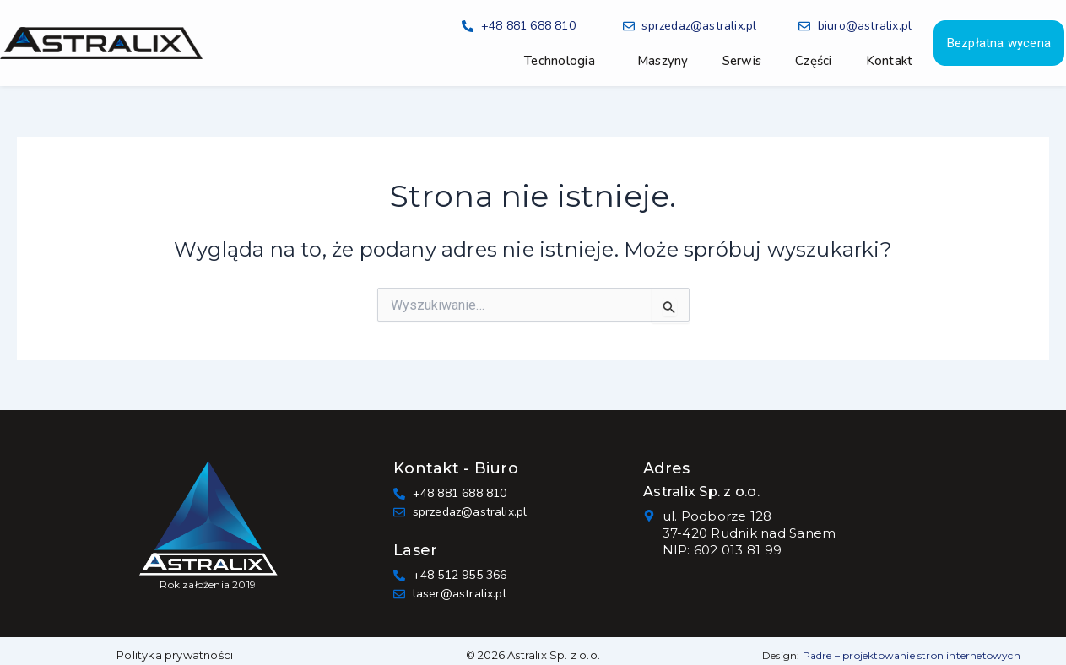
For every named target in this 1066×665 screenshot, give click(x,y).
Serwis (742, 60)
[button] (563, 61)
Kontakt (889, 60)
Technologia (559, 60)
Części (813, 60)
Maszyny (663, 60)
